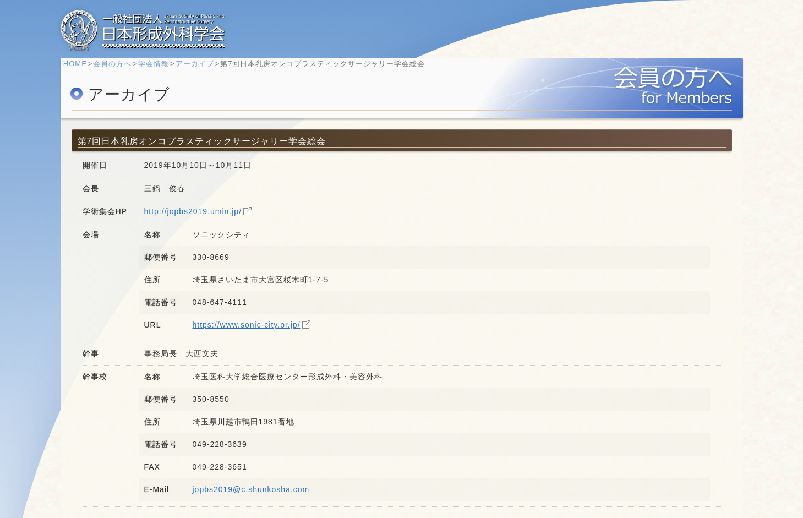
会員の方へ (118, 69)
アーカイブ (200, 69)
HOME (80, 69)
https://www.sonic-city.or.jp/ (247, 324)
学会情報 (159, 69)
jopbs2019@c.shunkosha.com (251, 489)
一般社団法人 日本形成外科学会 (143, 30)
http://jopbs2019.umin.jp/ (193, 211)
